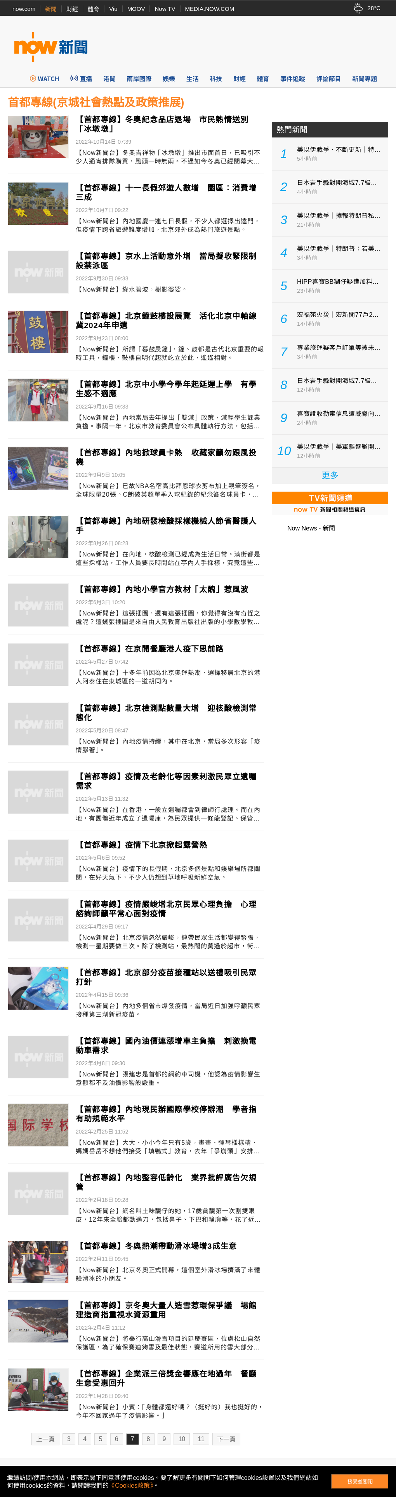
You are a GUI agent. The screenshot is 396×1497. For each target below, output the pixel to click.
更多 (330, 475)
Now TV (165, 8)
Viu (113, 8)
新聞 (51, 9)
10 (181, 1439)
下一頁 (226, 1439)
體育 (93, 9)
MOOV (136, 8)
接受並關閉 (360, 1482)
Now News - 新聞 (311, 528)
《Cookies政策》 (131, 1485)
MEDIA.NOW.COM (209, 8)
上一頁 (45, 1439)
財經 (72, 9)
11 (201, 1439)
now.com (23, 8)
